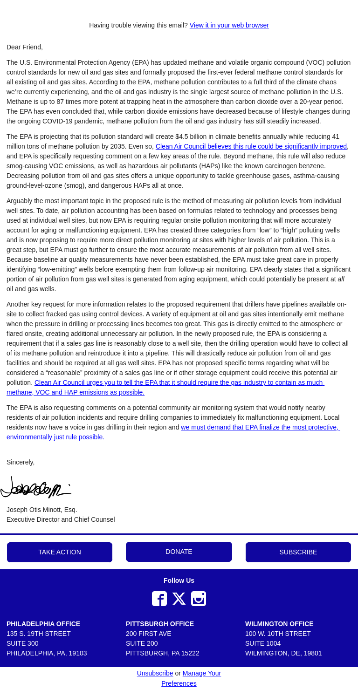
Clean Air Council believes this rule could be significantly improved (251, 146)
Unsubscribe (155, 673)
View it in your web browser (229, 25)
